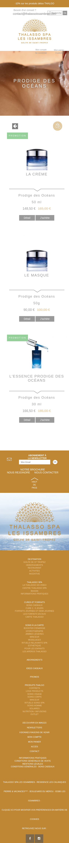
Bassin (34, 591)
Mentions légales (32, 764)
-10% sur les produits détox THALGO (34, 3)
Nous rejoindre (18, 472)
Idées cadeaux (34, 668)
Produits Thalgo (34, 685)
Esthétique (34, 645)
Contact (34, 751)
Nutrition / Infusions (34, 711)
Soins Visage (34, 694)
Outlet (34, 714)
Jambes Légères (34, 634)
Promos (34, 677)
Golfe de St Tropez (34, 562)
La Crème (36, 174)
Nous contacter (46, 472)
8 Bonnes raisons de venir (34, 732)
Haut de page (34, 485)
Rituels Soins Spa (35, 703)
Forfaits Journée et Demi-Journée (34, 611)
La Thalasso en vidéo (34, 585)
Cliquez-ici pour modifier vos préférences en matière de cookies (34, 814)
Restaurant (34, 568)
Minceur (34, 637)
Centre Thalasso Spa (34, 588)
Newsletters (34, 727)
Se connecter (41, 53)
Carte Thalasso (34, 617)
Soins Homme (34, 705)
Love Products (34, 691)
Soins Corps (34, 697)
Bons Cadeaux (34, 605)
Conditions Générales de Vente (33, 761)
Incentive (34, 574)
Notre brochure (32, 469)
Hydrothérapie (34, 631)
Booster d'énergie (34, 628)
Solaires (34, 708)
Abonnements (34, 660)
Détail (27, 217)
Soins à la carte (34, 625)
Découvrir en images (34, 723)
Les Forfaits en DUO (34, 614)
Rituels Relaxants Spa (34, 643)
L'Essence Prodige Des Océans (36, 378)
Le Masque (36, 275)
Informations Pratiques (34, 594)
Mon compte (41, 49)
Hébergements (34, 565)
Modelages (34, 640)
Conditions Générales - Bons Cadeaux (32, 766)
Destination (34, 559)
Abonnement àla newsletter (37, 457)
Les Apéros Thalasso (34, 651)
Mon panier (34, 742)
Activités (34, 571)
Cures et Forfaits (34, 602)
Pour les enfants (34, 648)
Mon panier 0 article (59, 51)
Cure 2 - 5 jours (34, 608)
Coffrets (34, 688)
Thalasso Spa (34, 582)
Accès (34, 746)
